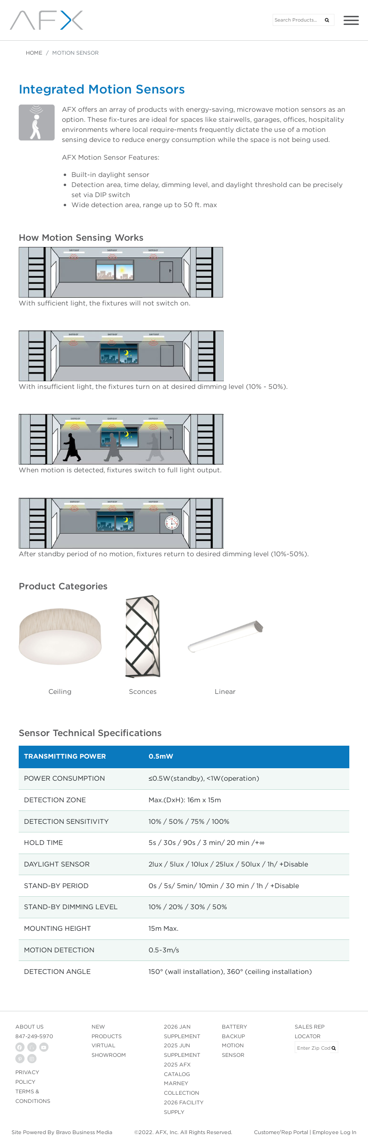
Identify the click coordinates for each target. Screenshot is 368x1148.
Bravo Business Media (84, 1132)
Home (34, 52)
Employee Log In (334, 1132)
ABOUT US (29, 1026)
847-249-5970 (34, 1036)
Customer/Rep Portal (281, 1132)
